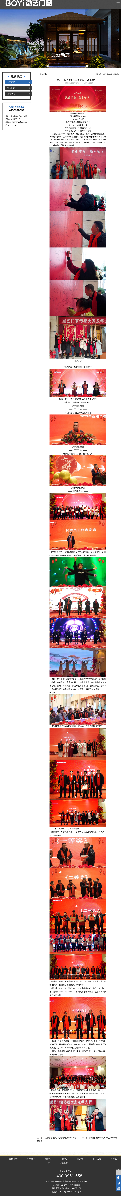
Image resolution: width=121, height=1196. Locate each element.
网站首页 (13, 1159)
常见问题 (11, 88)
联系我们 (64, 1163)
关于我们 (31, 1159)
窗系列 (48, 1159)
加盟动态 (11, 94)
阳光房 (80, 1159)
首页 (104, 74)
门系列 (64, 1159)
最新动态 (109, 74)
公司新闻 (11, 82)
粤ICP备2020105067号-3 (70, 1192)
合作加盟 (96, 1159)
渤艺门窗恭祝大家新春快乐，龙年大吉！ (104, 1138)
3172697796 (11, 125)
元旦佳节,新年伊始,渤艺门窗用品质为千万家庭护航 (56, 1139)
